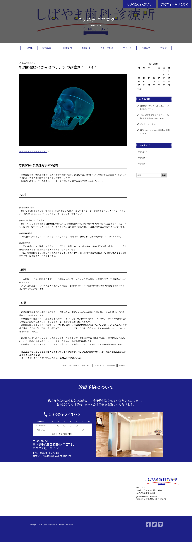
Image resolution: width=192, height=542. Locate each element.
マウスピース (99, 365)
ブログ (163, 48)
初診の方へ (47, 48)
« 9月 (138, 88)
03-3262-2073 (139, 4)
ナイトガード (87, 365)
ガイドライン (74, 365)
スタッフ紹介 (106, 48)
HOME (28, 48)
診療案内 (67, 48)
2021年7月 (142, 158)
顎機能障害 (111, 365)
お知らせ (146, 48)
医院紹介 (86, 48)
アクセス (127, 48)
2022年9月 (143, 152)
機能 (23, 151)
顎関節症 (122, 365)
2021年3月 (142, 164)
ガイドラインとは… (149, 124)
